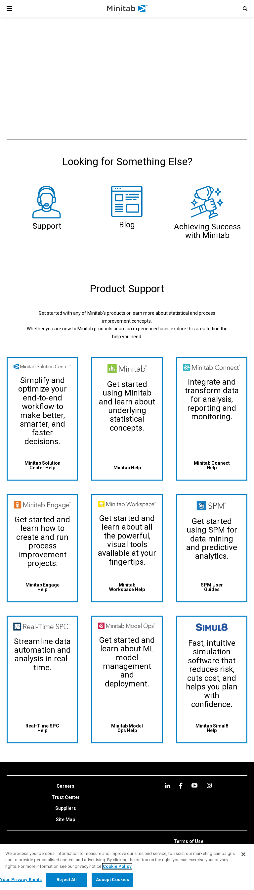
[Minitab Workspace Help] (127, 587)
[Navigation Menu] (9, 8)
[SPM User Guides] (212, 587)
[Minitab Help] (127, 467)
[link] (65, 786)
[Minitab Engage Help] (42, 587)
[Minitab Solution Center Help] (42, 465)
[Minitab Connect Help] (212, 465)
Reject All (67, 879)
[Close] (243, 854)
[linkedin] (167, 785)
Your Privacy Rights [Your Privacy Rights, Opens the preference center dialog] (21, 879)
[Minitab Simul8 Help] (212, 728)
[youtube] (194, 785)
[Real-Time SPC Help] (42, 728)
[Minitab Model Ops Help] (127, 728)
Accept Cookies (112, 879)
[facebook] (181, 785)
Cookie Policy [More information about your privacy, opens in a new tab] (117, 866)
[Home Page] (127, 9)
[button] (245, 8)
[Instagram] (209, 785)
